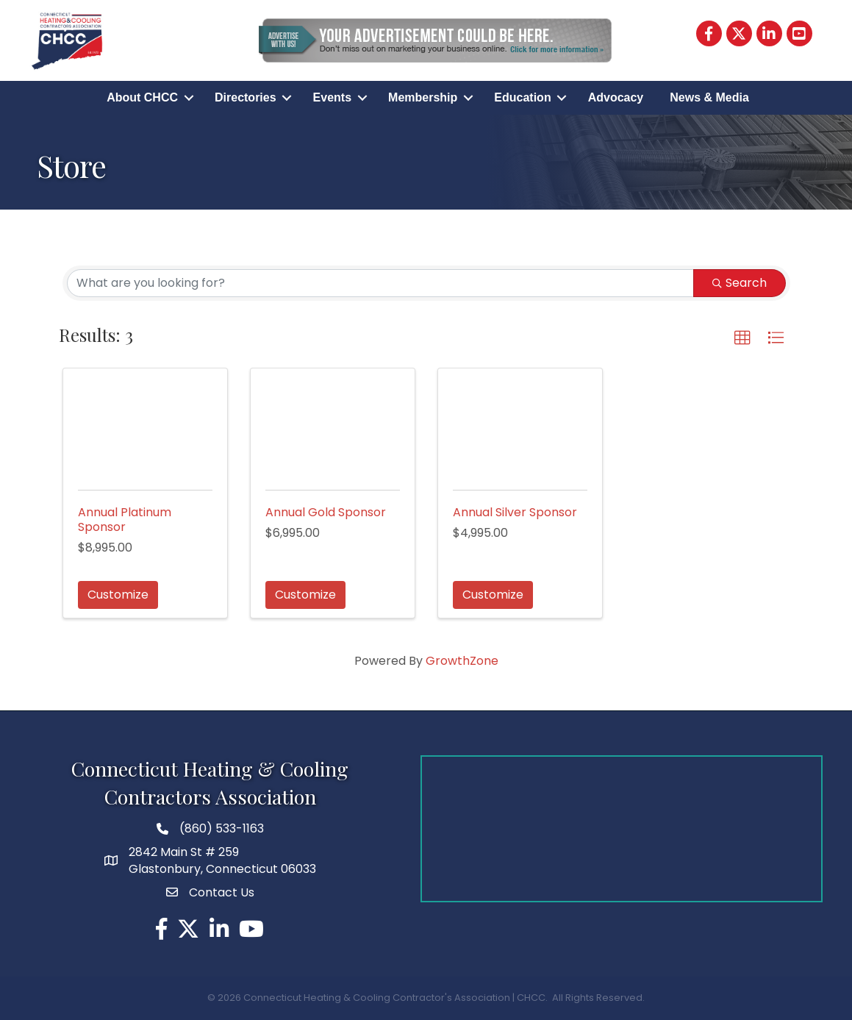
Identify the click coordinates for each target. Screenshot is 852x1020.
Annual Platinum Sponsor (124, 519)
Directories (245, 97)
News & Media (709, 97)
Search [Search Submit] (739, 282)
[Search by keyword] (380, 283)
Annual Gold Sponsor (325, 512)
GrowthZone (462, 660)
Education (522, 97)
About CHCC (142, 97)
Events (332, 97)
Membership (422, 97)
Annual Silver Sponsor (515, 512)
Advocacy (616, 97)
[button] (742, 338)
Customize (117, 594)
